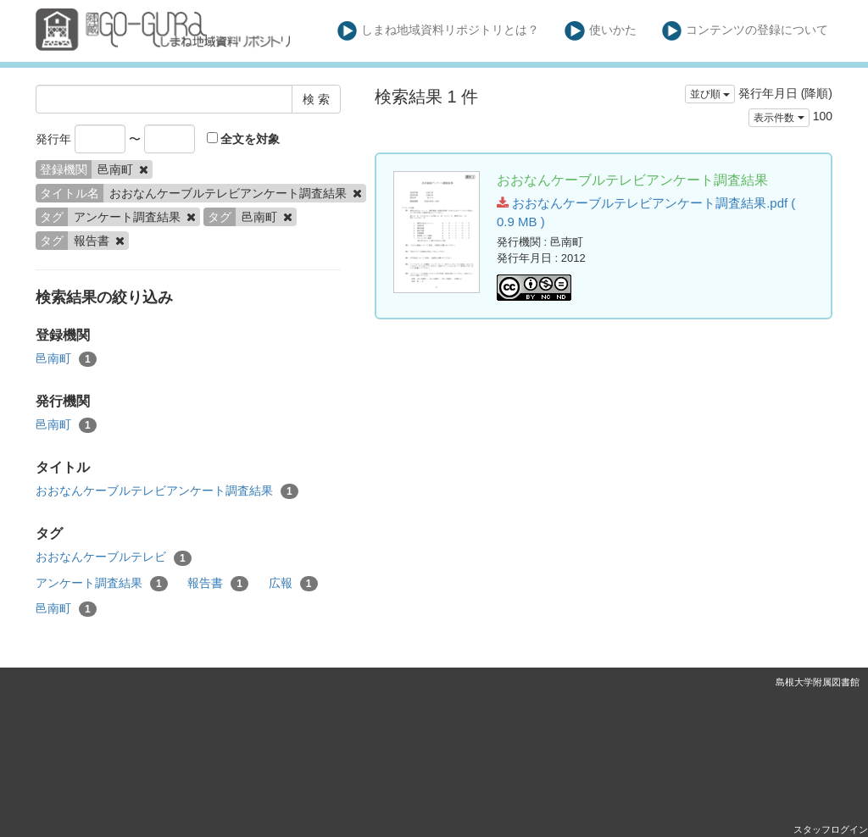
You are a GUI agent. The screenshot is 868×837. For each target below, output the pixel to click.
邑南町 (66, 359)
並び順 (710, 94)
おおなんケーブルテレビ (114, 557)
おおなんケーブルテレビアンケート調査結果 (167, 491)
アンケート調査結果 (102, 583)
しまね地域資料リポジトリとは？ (438, 31)
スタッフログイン (830, 829)
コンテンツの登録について (745, 31)
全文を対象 (244, 139)
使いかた (601, 31)
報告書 (217, 583)
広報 (293, 583)
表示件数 (779, 118)
